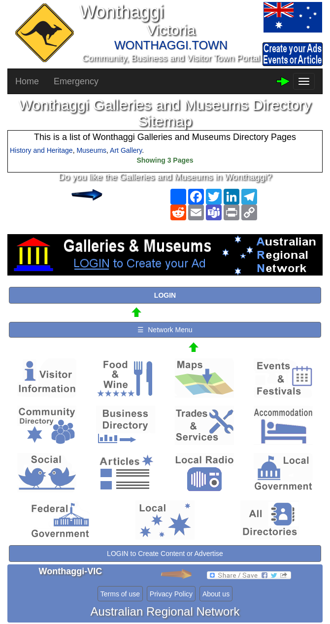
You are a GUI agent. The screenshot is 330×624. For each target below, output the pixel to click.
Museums (91, 150)
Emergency (76, 81)
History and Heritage (41, 150)
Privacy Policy (171, 594)
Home (27, 81)
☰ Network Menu (164, 330)
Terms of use (120, 594)
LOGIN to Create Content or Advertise (165, 553)
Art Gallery (126, 150)
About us (216, 594)
